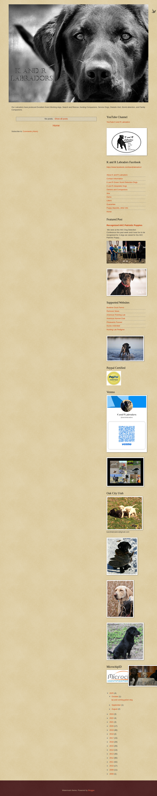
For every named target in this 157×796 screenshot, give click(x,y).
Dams (109, 197)
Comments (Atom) (30, 131)
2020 (111, 726)
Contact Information (115, 179)
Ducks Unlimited (113, 326)
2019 (111, 730)
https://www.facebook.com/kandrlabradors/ (124, 167)
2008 (111, 774)
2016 (111, 742)
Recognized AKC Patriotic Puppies (124, 225)
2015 (111, 746)
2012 (111, 758)
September (116, 705)
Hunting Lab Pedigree (116, 329)
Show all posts (61, 119)
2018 (111, 734)
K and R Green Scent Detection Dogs (122, 182)
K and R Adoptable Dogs (117, 186)
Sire (108, 193)
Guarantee (111, 204)
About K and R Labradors (117, 175)
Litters (109, 200)
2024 (111, 714)
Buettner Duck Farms (115, 307)
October (115, 696)
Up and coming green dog (122, 700)
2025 (111, 693)
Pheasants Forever (114, 322)
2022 (111, 718)
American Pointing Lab (116, 315)
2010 (111, 766)
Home (56, 125)
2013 (111, 754)
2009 (111, 770)
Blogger (91, 790)
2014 (111, 750)
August (115, 709)
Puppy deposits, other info (117, 208)
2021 (111, 722)
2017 (111, 738)
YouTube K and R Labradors (118, 122)
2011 (111, 762)
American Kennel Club (116, 318)
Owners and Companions (117, 190)
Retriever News (113, 311)
